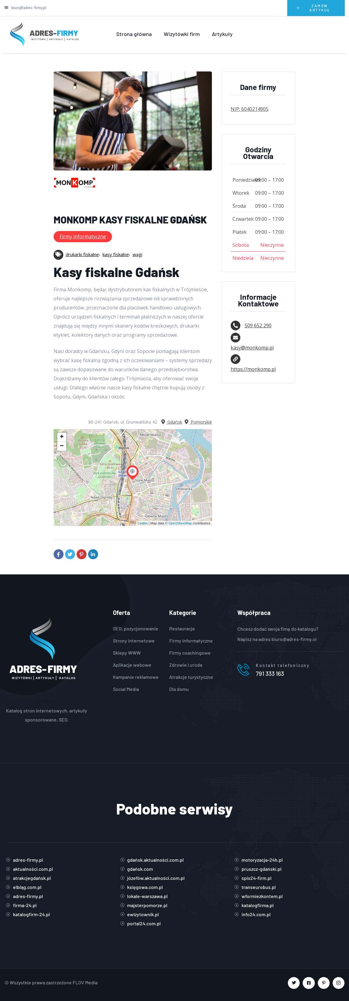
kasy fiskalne (116, 254)
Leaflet (143, 523)
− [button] (62, 446)
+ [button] (62, 437)
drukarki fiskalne (82, 254)
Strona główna (134, 34)
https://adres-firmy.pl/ (46, 701)
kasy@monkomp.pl (252, 347)
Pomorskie (197, 422)
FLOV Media (85, 982)
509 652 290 (258, 325)
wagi (137, 254)
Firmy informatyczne (83, 236)
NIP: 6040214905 (249, 109)
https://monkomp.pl (253, 369)
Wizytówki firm (182, 34)
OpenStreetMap (180, 523)
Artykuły (222, 34)
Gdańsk (171, 422)
